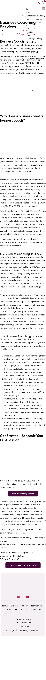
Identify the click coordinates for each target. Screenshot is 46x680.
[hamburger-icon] (43, 9)
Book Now (36, 609)
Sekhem (30, 48)
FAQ (27, 68)
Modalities (30, 32)
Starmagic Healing (34, 38)
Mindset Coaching (34, 22)
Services (29, 12)
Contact (29, 72)
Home (28, 9)
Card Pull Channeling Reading (34, 60)
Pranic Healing (33, 42)
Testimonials (31, 29)
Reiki (28, 35)
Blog (27, 65)
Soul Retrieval (32, 52)
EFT (28, 55)
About (28, 25)
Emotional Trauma (34, 19)
